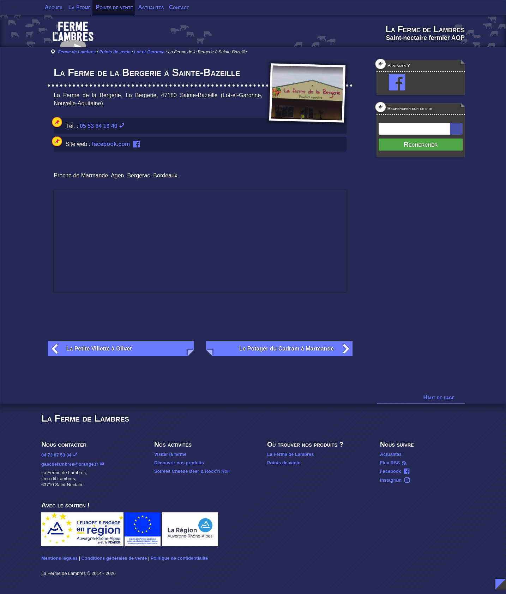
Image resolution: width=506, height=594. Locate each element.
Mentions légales (59, 558)
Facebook (390, 471)
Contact (179, 7)
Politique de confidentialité (179, 558)
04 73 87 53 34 (56, 455)
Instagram (391, 480)
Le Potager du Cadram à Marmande (286, 349)
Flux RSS (390, 462)
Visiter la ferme (170, 454)
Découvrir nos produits (179, 462)
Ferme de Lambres (77, 51)
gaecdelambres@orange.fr (69, 464)
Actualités (151, 7)
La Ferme (79, 7)
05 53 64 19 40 (99, 126)
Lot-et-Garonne (149, 51)
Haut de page (439, 397)
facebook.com (111, 144)
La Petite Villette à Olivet (99, 349)
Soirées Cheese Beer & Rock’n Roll (192, 471)
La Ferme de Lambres (290, 454)
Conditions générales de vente (114, 558)
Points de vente (114, 7)
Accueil (54, 7)
